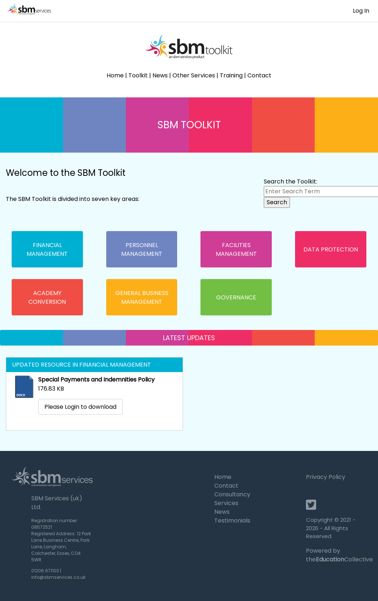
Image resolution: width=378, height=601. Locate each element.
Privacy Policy (325, 477)
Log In (361, 11)
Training (231, 75)
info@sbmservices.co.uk (58, 577)
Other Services (193, 75)
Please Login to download (80, 407)
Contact (259, 75)
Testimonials (232, 520)
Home (115, 75)
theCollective (339, 559)
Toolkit (138, 75)
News (160, 75)
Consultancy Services (232, 498)
